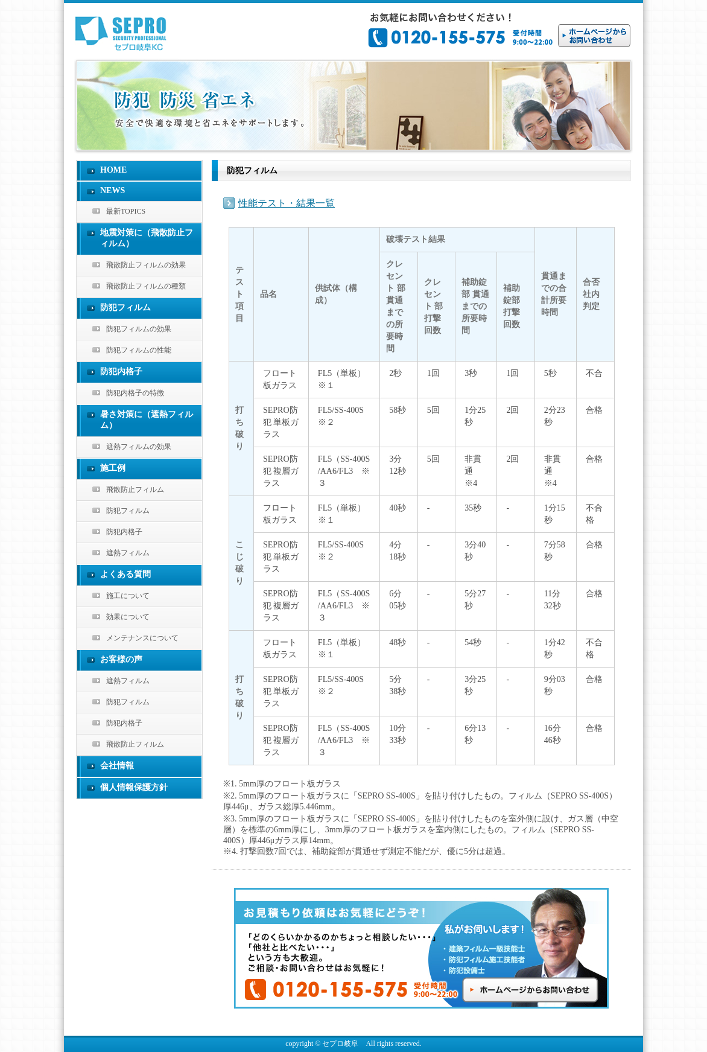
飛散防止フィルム (135, 489)
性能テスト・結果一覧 (286, 203)
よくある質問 (125, 574)
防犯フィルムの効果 (138, 329)
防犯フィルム (125, 307)
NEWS (112, 190)
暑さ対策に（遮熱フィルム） (146, 420)
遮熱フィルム (128, 553)
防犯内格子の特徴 (135, 393)
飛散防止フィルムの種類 (146, 286)
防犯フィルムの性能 (138, 350)
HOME (113, 169)
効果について (128, 617)
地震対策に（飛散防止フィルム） (146, 238)
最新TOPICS (125, 211)
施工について (128, 595)
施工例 (112, 468)
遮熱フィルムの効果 (138, 446)
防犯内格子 (121, 371)
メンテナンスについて (142, 638)
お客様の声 (121, 659)
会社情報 (117, 765)
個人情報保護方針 (134, 787)
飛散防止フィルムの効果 (146, 265)
